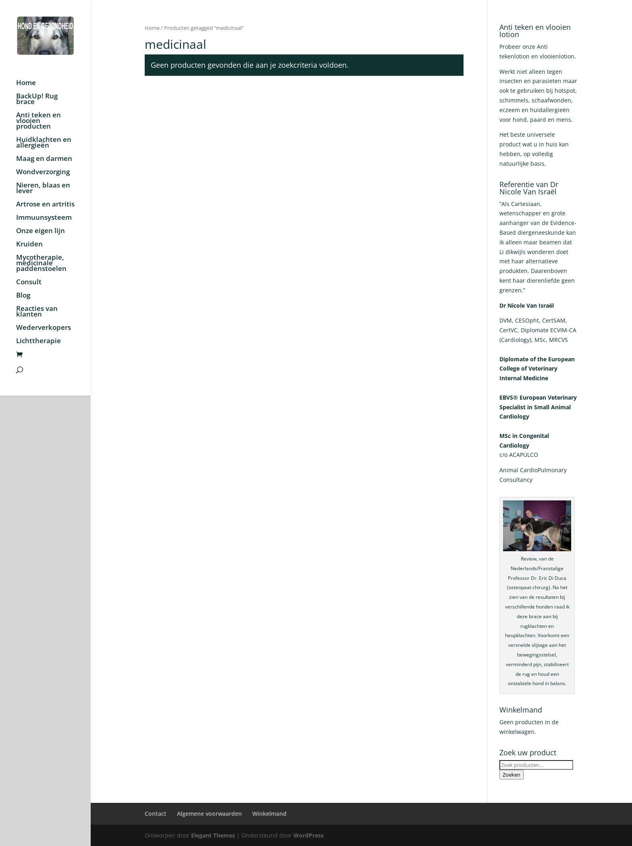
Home (26, 83)
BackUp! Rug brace (37, 99)
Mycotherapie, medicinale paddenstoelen (41, 263)
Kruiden (29, 244)
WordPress (308, 835)
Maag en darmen (44, 159)
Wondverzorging (43, 172)
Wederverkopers (43, 328)
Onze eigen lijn (40, 231)
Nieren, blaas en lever (43, 188)
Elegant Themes (213, 835)
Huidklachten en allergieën (43, 143)
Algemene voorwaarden (209, 813)
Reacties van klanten (37, 312)
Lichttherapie (38, 341)
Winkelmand (269, 813)
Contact (155, 813)
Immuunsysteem (44, 218)
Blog (23, 296)
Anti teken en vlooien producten (38, 121)
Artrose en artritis (45, 204)
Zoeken (511, 774)
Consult (29, 282)
